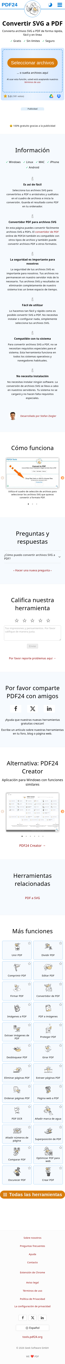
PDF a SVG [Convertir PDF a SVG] (32, 898)
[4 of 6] (34, 836)
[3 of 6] (30, 836)
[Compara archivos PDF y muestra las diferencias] (17, 1154)
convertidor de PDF (47, 231)
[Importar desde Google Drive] (51, 96)
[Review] (32, 633)
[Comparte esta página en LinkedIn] (49, 709)
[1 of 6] (22, 836)
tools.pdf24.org (32, 1337)
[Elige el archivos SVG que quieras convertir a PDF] (32, 63)
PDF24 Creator (30, 845)
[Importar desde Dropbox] (59, 96)
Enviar (32, 646)
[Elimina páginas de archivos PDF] (17, 1072)
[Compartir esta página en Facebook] (16, 709)
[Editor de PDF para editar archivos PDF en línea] (48, 970)
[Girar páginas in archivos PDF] (48, 1052)
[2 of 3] (32, 504)
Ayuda (32, 1254)
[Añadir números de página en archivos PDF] (17, 1134)
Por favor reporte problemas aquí (30, 658)
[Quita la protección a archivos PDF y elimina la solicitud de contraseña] (17, 1052)
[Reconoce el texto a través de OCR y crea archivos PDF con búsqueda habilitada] (17, 1113)
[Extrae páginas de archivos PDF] (48, 1072)
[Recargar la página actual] (32, 9)
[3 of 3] (36, 504)
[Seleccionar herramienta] (59, 4)
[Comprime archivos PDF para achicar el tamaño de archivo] (17, 970)
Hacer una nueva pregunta (32, 570)
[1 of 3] (28, 504)
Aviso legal (32, 1282)
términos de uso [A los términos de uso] (32, 82)
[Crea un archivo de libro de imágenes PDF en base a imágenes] (17, 1011)
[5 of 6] (38, 836)
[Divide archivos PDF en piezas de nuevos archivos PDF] (48, 950)
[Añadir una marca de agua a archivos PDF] (48, 1113)
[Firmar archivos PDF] (17, 991)
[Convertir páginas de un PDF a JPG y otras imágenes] (48, 1011)
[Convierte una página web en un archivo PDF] (48, 1093)
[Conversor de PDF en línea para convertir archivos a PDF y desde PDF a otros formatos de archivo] (48, 991)
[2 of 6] (26, 836)
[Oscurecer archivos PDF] (17, 1175)
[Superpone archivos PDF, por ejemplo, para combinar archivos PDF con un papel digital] (48, 1134)
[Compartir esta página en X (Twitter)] (32, 709)
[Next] (62, 478)
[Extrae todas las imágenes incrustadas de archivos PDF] (17, 1032)
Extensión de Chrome (32, 1272)
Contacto (32, 1262)
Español (34, 1328)
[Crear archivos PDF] (48, 1175)
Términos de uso (32, 1290)
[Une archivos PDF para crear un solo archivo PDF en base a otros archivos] (17, 950)
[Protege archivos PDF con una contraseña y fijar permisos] (48, 1032)
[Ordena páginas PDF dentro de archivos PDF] (17, 1093)
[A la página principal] (9, 4)
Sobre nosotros (32, 1237)
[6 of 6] (43, 836)
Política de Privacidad (32, 1298)
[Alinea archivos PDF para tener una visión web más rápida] (48, 1154)
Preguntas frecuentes (32, 1246)
